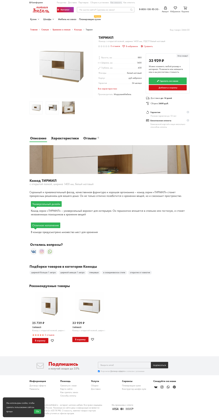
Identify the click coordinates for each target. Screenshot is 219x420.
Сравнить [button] (147, 46)
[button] (188, 112)
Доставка (72, 2)
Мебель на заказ (67, 19)
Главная (34, 29)
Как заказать (116, 2)
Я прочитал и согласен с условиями (121, 371)
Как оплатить (129, 2)
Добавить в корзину (168, 87)
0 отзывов (115, 46)
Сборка (94, 385)
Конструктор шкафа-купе (134, 388)
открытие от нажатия (140, 272)
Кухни (34, 19)
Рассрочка (61, 2)
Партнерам (83, 2)
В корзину (40, 340)
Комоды (78, 29)
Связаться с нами (68, 385)
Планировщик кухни (90, 19)
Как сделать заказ (69, 392)
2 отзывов (49, 334)
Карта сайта (66, 388)
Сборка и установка (99, 2)
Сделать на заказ (167, 80)
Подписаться (159, 365)
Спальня (45, 29)
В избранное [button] (130, 46)
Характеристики (65, 138)
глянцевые (94, 272)
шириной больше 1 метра (43, 272)
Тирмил (36, 327)
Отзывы (91, 138)
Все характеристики (107, 88)
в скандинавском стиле (114, 272)
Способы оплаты (68, 395)
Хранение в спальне (62, 29)
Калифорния (36, 2)
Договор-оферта (37, 385)
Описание (38, 138)
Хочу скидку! (183, 55)
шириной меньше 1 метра (72, 272)
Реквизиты (34, 388)
